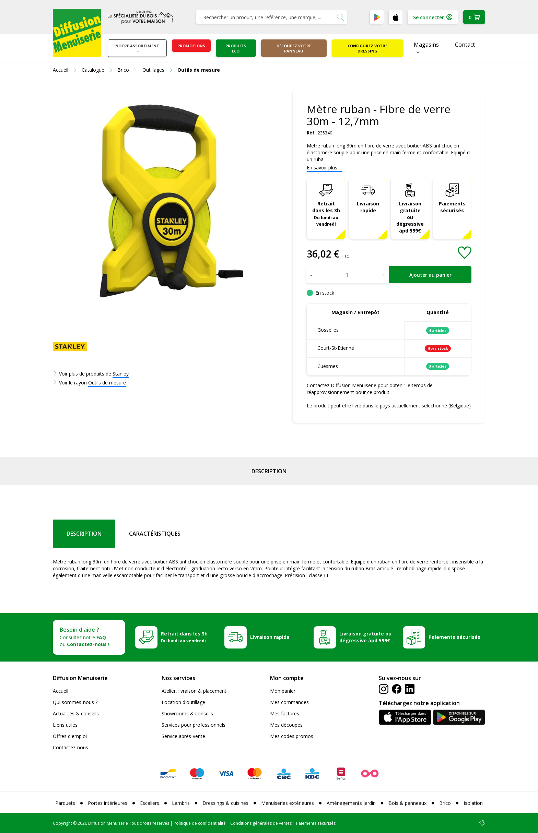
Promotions (191, 45)
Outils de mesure (107, 382)
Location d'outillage (183, 702)
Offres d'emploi (70, 736)
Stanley (121, 373)
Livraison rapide (368, 207)
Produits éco (235, 48)
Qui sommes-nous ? (75, 702)
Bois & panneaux (407, 803)
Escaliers (149, 803)
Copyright (62, 823)
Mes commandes (289, 702)
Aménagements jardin (351, 803)
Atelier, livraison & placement (194, 691)
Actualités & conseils (76, 713)
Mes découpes (286, 725)
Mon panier (282, 691)
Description (269, 471)
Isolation (473, 803)
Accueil (60, 691)
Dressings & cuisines (225, 803)
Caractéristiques (154, 533)
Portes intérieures (107, 803)
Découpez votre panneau (294, 48)
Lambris (181, 803)
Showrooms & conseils (187, 713)
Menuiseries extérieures (287, 803)
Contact (465, 44)
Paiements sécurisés (452, 207)
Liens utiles (65, 725)
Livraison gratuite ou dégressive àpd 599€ (410, 217)
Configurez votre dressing (367, 48)
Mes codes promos (291, 736)
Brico (445, 803)
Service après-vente (183, 736)
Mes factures (284, 713)
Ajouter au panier (430, 275)
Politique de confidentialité (200, 823)
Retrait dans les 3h (326, 213)
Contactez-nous (70, 747)
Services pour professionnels (193, 725)
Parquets (65, 803)
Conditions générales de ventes (261, 823)
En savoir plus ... (324, 167)
